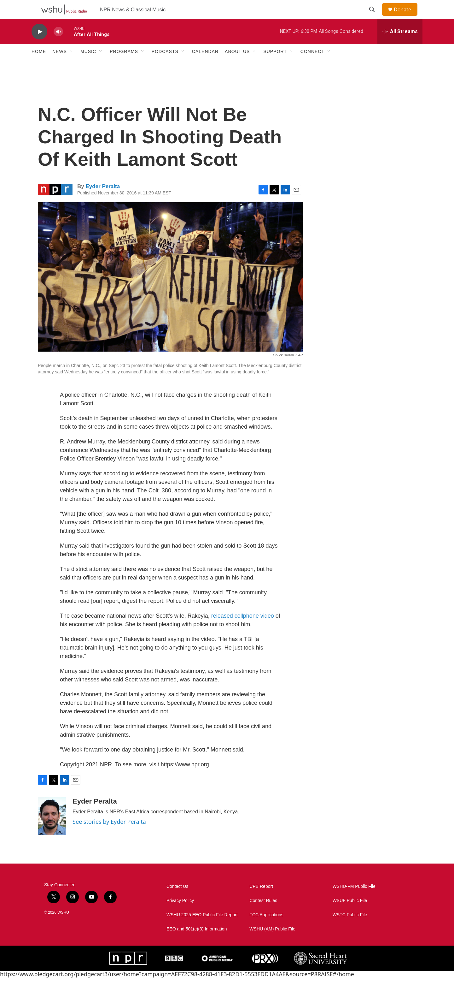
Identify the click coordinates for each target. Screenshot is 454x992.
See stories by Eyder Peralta (109, 836)
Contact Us (177, 900)
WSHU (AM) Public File (272, 943)
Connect (312, 65)
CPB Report (261, 900)
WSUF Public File (350, 914)
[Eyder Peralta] (52, 830)
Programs (124, 65)
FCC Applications (266, 929)
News (59, 65)
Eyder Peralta (102, 201)
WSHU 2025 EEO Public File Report (202, 929)
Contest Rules (263, 914)
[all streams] (399, 45)
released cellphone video (242, 630)
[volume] (58, 46)
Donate (406, 16)
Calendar (205, 65)
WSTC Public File (350, 929)
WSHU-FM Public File (354, 900)
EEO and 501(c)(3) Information (196, 943)
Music (88, 65)
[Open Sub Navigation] (71, 65)
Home (39, 65)
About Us (237, 65)
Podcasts (165, 65)
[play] (39, 46)
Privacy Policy (180, 914)
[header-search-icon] (375, 17)
